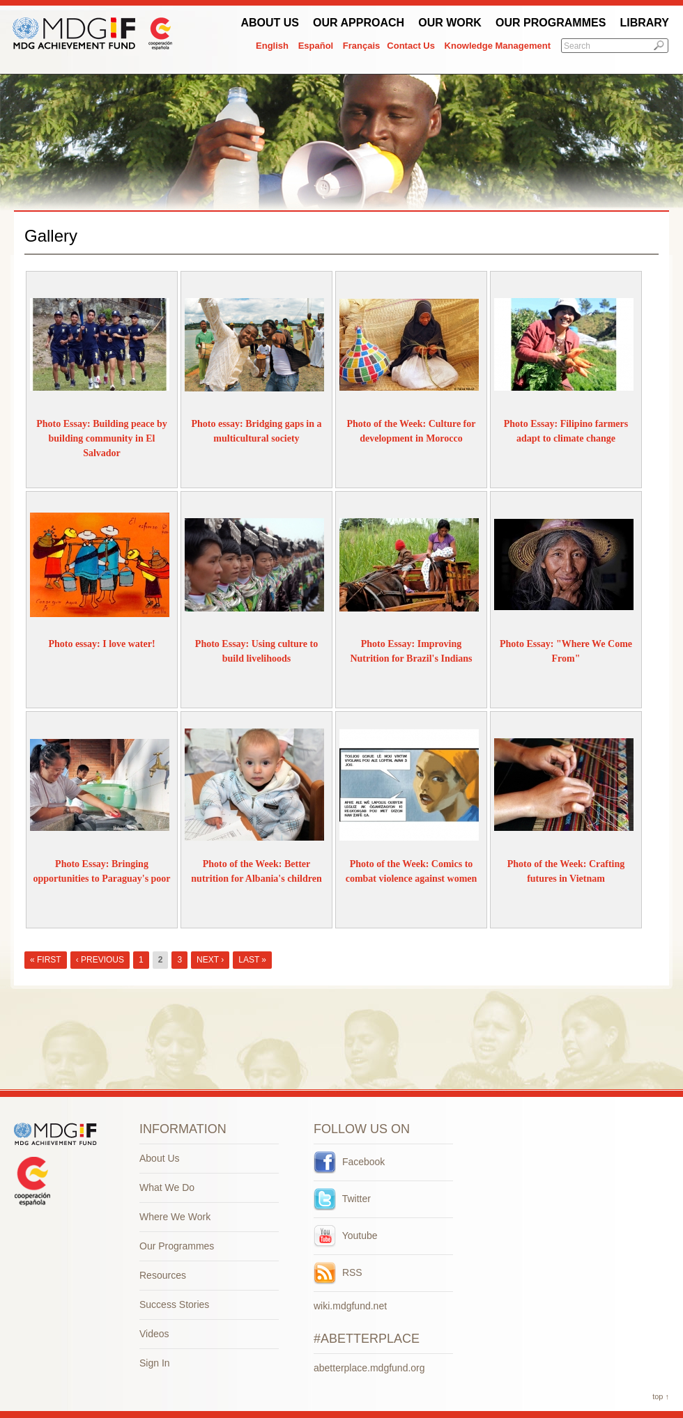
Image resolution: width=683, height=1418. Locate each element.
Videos (154, 1333)
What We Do (166, 1187)
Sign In (154, 1363)
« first (45, 960)
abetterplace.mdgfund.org (369, 1367)
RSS (338, 1272)
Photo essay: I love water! (101, 644)
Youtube (346, 1235)
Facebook (349, 1161)
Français (361, 45)
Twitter (342, 1198)
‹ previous (100, 960)
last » (252, 960)
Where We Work (174, 1216)
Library (644, 23)
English (272, 45)
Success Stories (174, 1304)
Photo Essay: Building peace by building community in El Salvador (101, 438)
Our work (450, 23)
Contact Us (411, 45)
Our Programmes (551, 23)
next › (210, 960)
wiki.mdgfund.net (350, 1305)
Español (316, 45)
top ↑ (660, 1396)
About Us (269, 23)
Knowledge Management (498, 45)
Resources (162, 1275)
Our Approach (358, 23)
